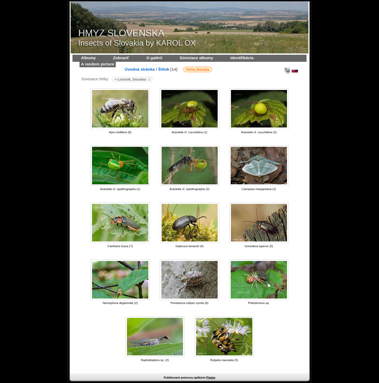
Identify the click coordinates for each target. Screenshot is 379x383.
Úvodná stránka (140, 69)
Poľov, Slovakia (197, 69)
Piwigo (210, 377)
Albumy (88, 58)
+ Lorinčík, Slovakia (132, 79)
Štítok (163, 69)
